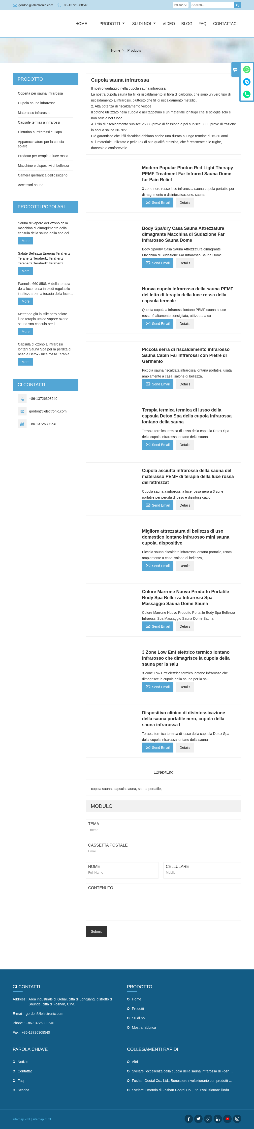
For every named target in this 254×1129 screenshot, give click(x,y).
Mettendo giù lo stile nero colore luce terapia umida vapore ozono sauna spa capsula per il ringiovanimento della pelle (43, 319)
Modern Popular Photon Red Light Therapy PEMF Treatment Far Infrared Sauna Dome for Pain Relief (187, 173)
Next (162, 772)
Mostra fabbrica (144, 1027)
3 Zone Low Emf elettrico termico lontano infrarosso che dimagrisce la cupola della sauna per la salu (186, 658)
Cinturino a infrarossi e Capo (40, 132)
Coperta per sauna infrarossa (40, 93)
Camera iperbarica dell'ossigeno (42, 175)
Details (185, 203)
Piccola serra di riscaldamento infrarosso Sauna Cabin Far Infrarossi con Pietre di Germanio (186, 355)
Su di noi (144, 24)
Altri (135, 1062)
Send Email (158, 202)
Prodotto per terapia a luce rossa (43, 156)
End (169, 772)
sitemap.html (41, 1119)
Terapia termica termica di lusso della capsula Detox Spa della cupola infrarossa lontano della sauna (187, 416)
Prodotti (112, 24)
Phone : (19, 1023)
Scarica (23, 1090)
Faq (202, 24)
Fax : (16, 1032)
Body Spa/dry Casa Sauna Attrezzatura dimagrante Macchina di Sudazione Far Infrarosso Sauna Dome (183, 234)
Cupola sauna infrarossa (37, 103)
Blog (186, 24)
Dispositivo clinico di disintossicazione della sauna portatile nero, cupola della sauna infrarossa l (183, 718)
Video (169, 24)
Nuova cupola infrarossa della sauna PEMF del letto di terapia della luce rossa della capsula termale (187, 294)
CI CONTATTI (26, 986)
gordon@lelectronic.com (35, 5)
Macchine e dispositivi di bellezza (43, 166)
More (26, 241)
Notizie (23, 1062)
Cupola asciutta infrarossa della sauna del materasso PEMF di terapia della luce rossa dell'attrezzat (188, 476)
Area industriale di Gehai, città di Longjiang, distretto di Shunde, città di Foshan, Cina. (71, 1001)
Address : (20, 999)
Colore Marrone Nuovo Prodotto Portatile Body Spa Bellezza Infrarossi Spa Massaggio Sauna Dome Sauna (185, 597)
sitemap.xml (21, 1119)
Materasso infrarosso (34, 113)
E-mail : (18, 1014)
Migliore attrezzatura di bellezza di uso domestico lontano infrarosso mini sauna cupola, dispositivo (185, 537)
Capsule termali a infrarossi (39, 122)
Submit (96, 931)
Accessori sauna (30, 185)
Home (81, 24)
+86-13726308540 (75, 5)
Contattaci (225, 24)
